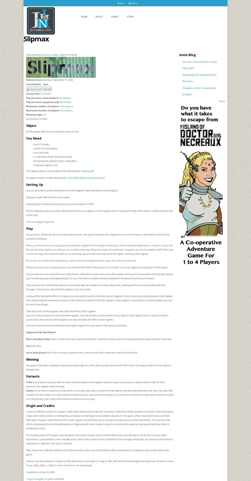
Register (133, 3)
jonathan (45, 54)
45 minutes (65, 98)
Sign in (122, 3)
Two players (66, 106)
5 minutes (46, 93)
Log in (30, 478)
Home (84, 16)
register (41, 478)
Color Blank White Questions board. (86, 177)
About (99, 16)
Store (130, 16)
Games (115, 16)
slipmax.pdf (36, 89)
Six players (67, 110)
